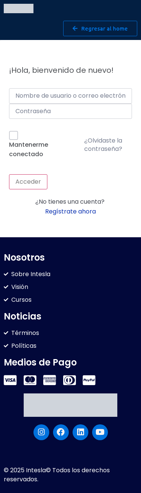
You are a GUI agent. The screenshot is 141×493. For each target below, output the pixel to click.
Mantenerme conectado (28, 149)
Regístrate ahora (70, 211)
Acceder (28, 181)
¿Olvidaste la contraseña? (103, 144)
